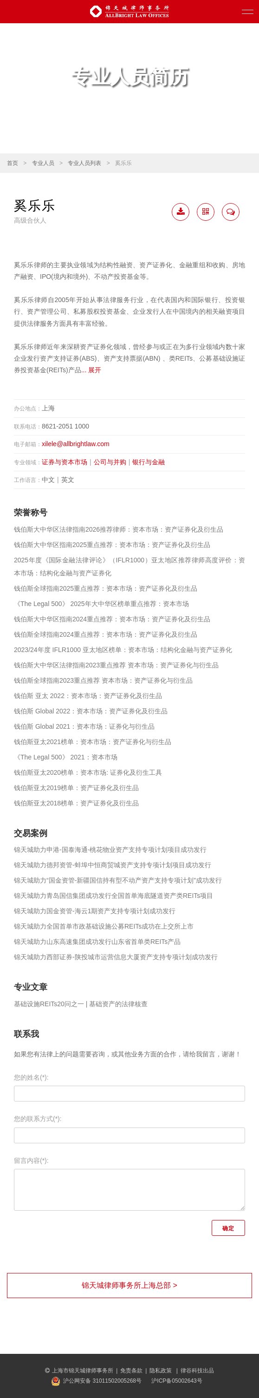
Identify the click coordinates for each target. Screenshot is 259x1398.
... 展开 (91, 370)
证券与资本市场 (64, 462)
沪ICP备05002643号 (176, 1381)
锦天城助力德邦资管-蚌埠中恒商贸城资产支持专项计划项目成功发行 (112, 865)
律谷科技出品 (197, 1370)
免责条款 (131, 1370)
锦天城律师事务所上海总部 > (129, 1285)
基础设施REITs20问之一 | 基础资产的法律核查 (81, 1004)
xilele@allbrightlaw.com (76, 444)
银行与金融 (148, 462)
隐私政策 (161, 1370)
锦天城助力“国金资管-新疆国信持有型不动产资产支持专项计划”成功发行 (118, 880)
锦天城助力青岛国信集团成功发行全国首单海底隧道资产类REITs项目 (113, 895)
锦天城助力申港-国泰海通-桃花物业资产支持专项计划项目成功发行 (110, 849)
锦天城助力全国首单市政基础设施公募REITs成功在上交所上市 (104, 926)
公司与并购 (110, 462)
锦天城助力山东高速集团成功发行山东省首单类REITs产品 (97, 941)
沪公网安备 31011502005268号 (102, 1381)
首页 (12, 163)
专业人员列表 (84, 163)
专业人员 (43, 163)
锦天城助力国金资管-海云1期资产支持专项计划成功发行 (94, 911)
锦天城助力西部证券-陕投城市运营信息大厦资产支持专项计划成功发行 (116, 957)
